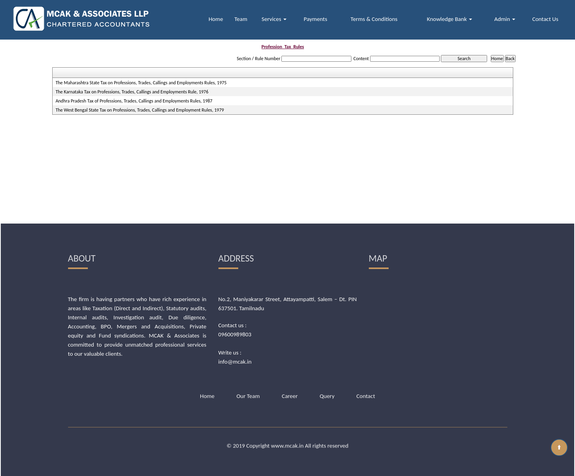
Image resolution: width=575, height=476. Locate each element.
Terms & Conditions (374, 19)
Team (240, 19)
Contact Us (545, 19)
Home (216, 19)
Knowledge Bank (449, 19)
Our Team (248, 354)
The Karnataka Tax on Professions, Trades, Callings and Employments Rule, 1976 (131, 92)
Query (327, 354)
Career (290, 354)
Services (274, 19)
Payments (315, 19)
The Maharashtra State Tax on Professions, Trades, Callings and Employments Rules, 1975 (140, 82)
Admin (504, 19)
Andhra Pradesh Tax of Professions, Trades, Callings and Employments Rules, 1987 (133, 101)
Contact (366, 354)
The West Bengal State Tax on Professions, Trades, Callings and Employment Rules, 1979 (139, 110)
